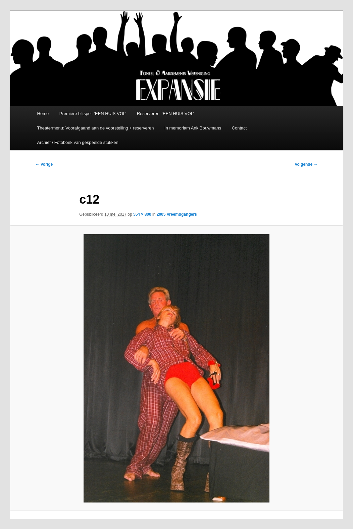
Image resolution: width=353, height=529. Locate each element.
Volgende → (306, 164)
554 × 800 (142, 214)
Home (43, 113)
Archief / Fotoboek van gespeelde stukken (77, 142)
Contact (239, 127)
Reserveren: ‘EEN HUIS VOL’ (165, 113)
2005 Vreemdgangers (177, 214)
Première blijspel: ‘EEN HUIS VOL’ (92, 113)
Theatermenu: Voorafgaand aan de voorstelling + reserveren (95, 127)
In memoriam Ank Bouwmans (192, 127)
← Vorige (44, 164)
